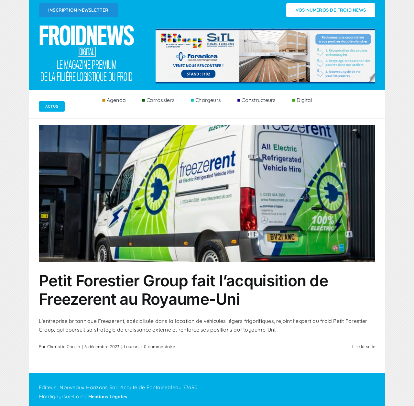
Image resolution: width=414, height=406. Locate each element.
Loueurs (132, 346)
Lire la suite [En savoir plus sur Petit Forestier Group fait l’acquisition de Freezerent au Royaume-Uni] (363, 346)
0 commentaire (159, 346)
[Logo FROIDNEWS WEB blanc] (87, 27)
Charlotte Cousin (63, 346)
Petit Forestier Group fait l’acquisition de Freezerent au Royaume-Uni (183, 290)
